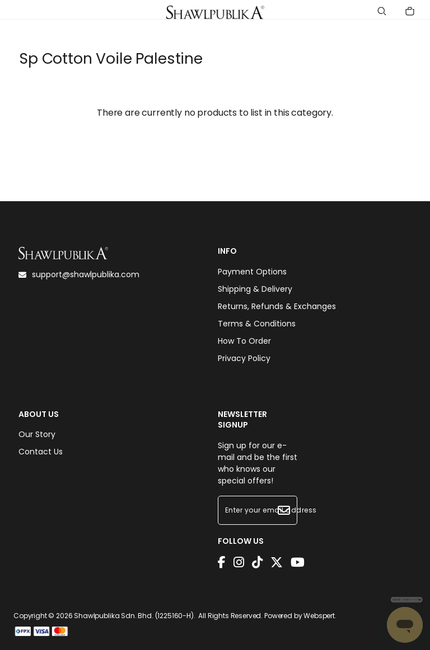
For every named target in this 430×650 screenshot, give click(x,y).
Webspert (319, 615)
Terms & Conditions (257, 323)
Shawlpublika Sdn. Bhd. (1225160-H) (134, 615)
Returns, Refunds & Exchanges (277, 306)
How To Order (244, 341)
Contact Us (40, 451)
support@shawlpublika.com (78, 274)
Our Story (36, 434)
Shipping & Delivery (255, 289)
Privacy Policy (244, 358)
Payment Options (252, 271)
